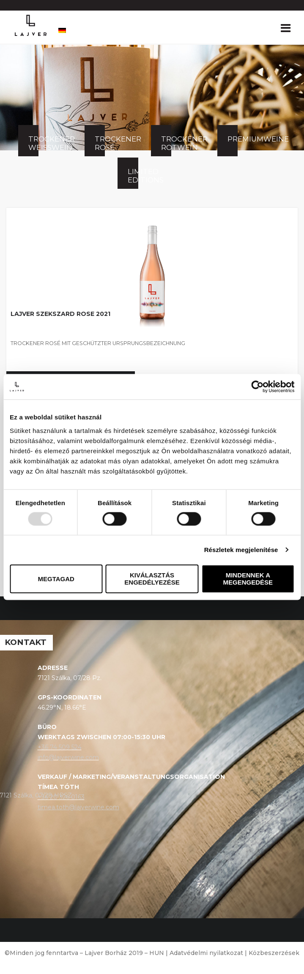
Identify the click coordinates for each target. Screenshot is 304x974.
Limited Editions (133, 175)
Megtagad (56, 578)
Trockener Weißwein (33, 143)
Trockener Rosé (100, 143)
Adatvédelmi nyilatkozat (206, 953)
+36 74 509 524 (60, 747)
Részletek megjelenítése (241, 549)
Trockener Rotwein (166, 143)
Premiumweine (232, 139)
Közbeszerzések (274, 953)
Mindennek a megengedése (248, 579)
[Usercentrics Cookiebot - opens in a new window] (257, 386)
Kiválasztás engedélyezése (151, 579)
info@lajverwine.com (68, 757)
